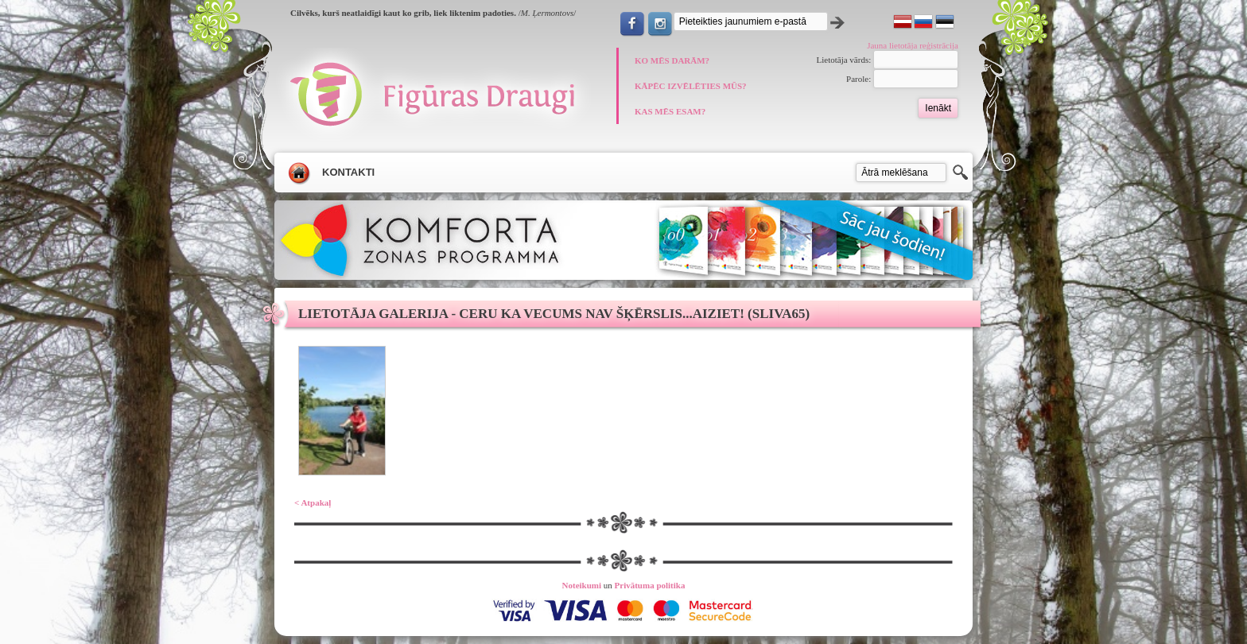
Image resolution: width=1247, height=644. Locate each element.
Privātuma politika (650, 585)
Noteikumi (582, 585)
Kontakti (348, 172)
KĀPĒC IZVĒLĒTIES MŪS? (691, 86)
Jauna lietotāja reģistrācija (912, 45)
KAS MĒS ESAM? (670, 111)
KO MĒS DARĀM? (672, 60)
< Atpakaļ (312, 502)
